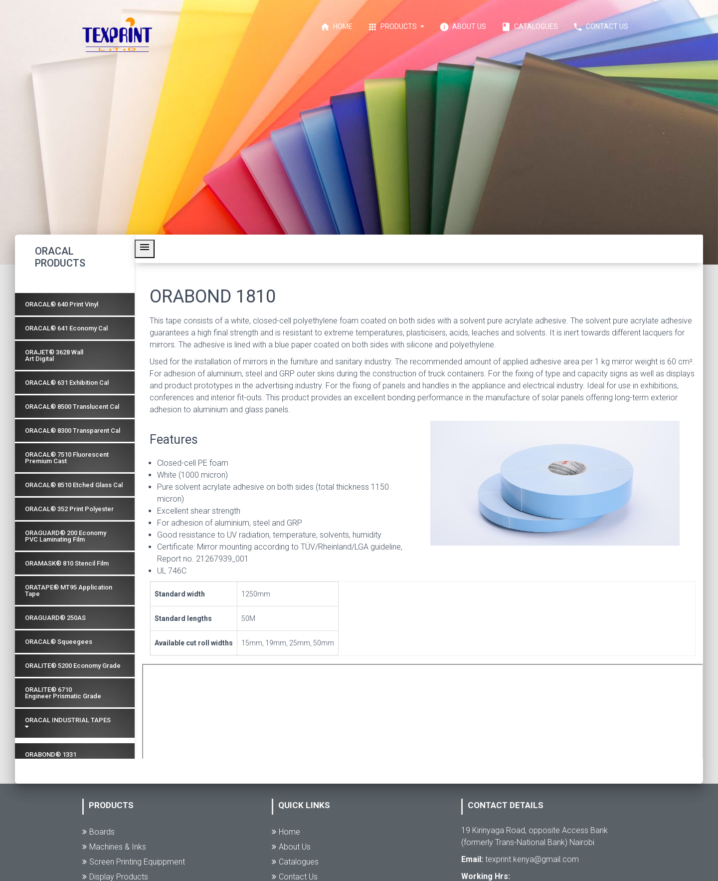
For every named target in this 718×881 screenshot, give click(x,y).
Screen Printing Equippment (133, 862)
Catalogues (529, 27)
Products (392, 27)
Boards (98, 832)
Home (336, 27)
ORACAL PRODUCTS (60, 257)
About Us (462, 27)
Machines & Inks (114, 847)
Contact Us (600, 27)
